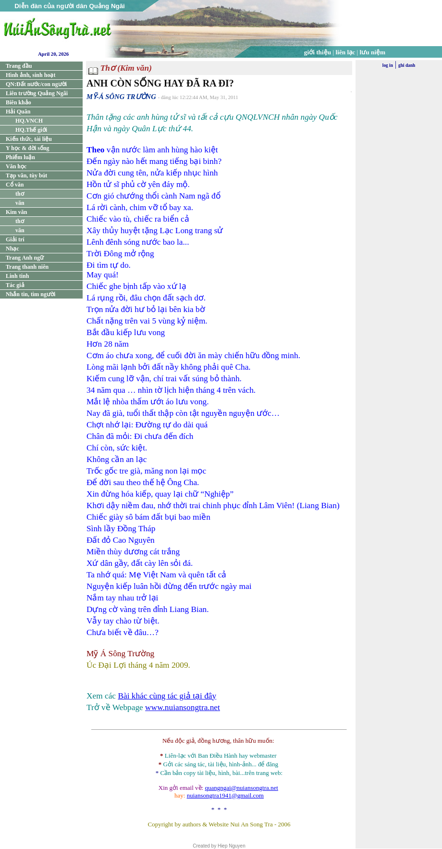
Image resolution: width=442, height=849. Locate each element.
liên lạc (346, 52)
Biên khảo (18, 102)
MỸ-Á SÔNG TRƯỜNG (121, 96)
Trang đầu (19, 65)
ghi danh (406, 65)
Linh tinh (17, 276)
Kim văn (16, 212)
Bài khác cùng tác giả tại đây (167, 695)
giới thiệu (317, 52)
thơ (19, 193)
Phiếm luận (20, 157)
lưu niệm (373, 52)
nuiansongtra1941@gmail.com (225, 795)
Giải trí (15, 239)
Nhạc (12, 248)
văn (20, 203)
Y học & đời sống (27, 148)
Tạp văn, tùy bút (26, 175)
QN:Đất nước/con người (36, 84)
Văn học (16, 166)
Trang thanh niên (27, 266)
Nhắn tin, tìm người (30, 294)
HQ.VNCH (29, 120)
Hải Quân (18, 111)
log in (387, 65)
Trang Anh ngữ (25, 257)
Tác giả (15, 285)
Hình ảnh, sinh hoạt (30, 75)
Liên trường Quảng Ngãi (37, 93)
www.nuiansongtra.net (182, 707)
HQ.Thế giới (31, 129)
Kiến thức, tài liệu (29, 139)
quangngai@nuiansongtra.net (241, 787)
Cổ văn (15, 184)
